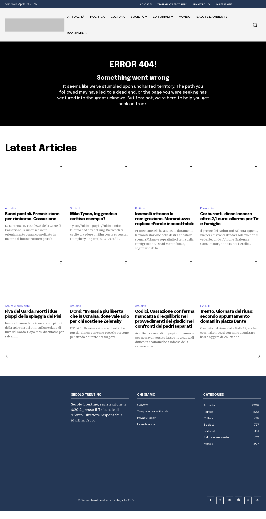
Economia (207, 215)
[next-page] (257, 364)
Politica (140, 215)
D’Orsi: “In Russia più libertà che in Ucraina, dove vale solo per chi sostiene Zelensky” (99, 324)
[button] (255, 25)
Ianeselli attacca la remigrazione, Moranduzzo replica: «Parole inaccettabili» (164, 226)
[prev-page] (8, 364)
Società (76, 215)
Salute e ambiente (19, 313)
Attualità (12, 215)
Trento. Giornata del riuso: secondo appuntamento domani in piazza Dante (226, 324)
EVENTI (205, 313)
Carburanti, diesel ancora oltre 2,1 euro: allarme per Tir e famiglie (229, 226)
